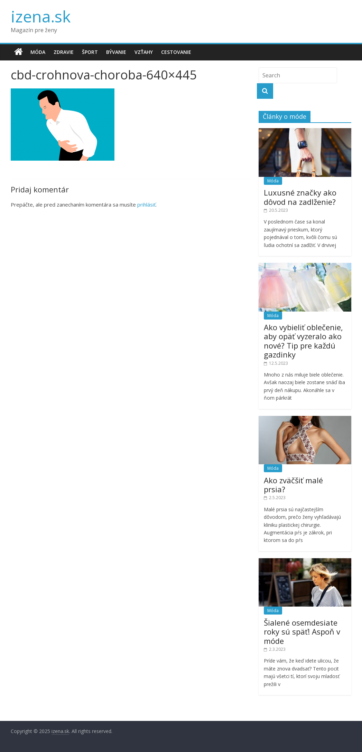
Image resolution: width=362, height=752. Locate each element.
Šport (90, 52)
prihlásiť (146, 204)
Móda (37, 52)
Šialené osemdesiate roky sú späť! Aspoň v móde (302, 631)
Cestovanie (176, 52)
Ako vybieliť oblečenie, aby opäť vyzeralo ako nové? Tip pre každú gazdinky (303, 341)
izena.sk (41, 16)
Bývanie (116, 52)
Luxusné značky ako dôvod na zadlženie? (300, 197)
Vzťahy (143, 52)
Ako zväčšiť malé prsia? (293, 484)
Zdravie (64, 52)
